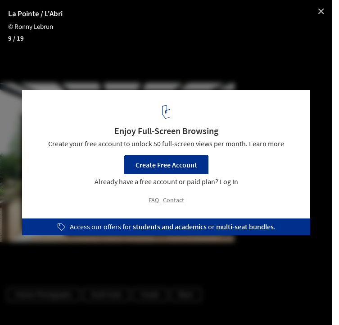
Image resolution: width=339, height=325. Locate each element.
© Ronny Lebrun (30, 27)
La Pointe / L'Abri (35, 14)
